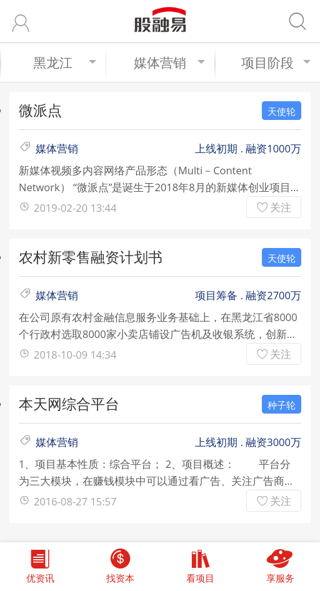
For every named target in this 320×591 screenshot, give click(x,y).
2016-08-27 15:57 (75, 501)
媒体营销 (169, 62)
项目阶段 (276, 62)
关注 (280, 207)
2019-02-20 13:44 (75, 208)
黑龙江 (64, 62)
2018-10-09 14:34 (75, 354)
